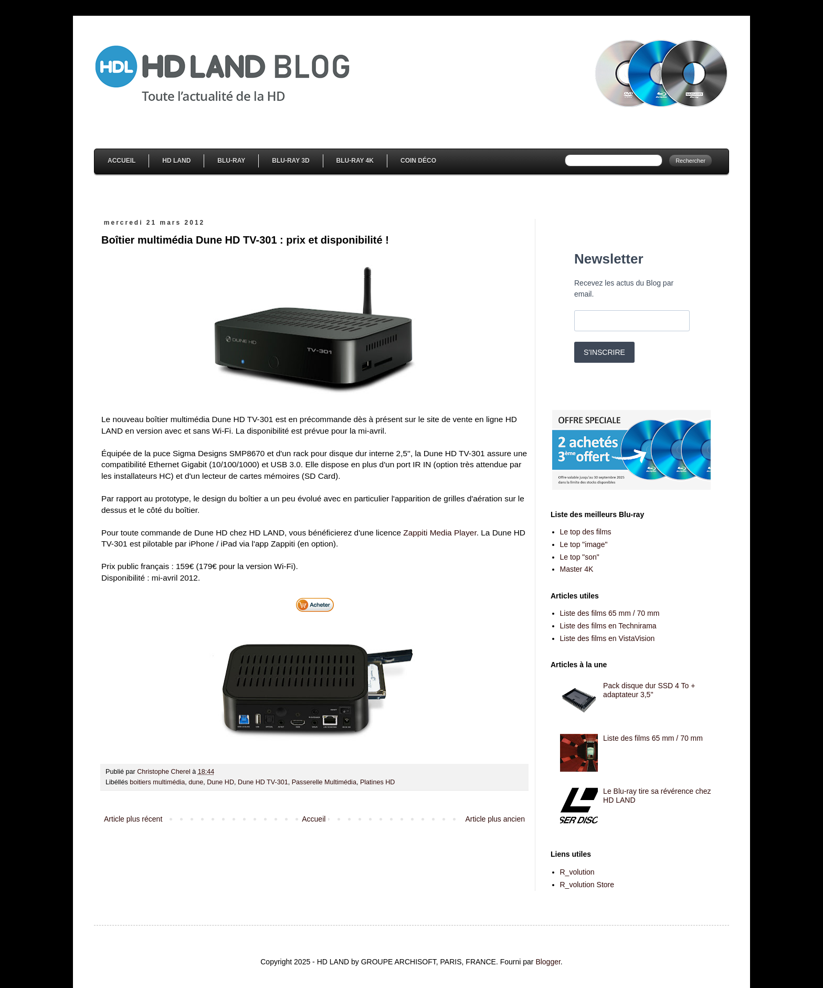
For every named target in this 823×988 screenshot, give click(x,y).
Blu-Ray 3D (290, 160)
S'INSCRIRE (604, 352)
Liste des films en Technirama (608, 626)
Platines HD (377, 782)
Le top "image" (584, 544)
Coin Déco (418, 160)
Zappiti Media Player (439, 532)
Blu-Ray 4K (355, 160)
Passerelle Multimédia (324, 782)
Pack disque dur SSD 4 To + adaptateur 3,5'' (649, 690)
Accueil (121, 160)
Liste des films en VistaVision (607, 638)
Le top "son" (579, 557)
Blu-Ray (231, 160)
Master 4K (577, 569)
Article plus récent (133, 819)
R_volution (577, 872)
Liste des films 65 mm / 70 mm (610, 613)
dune (195, 782)
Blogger (547, 962)
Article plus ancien (495, 819)
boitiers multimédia (157, 782)
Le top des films (585, 532)
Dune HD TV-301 (263, 782)
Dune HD (220, 782)
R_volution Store (587, 884)
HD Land (176, 160)
